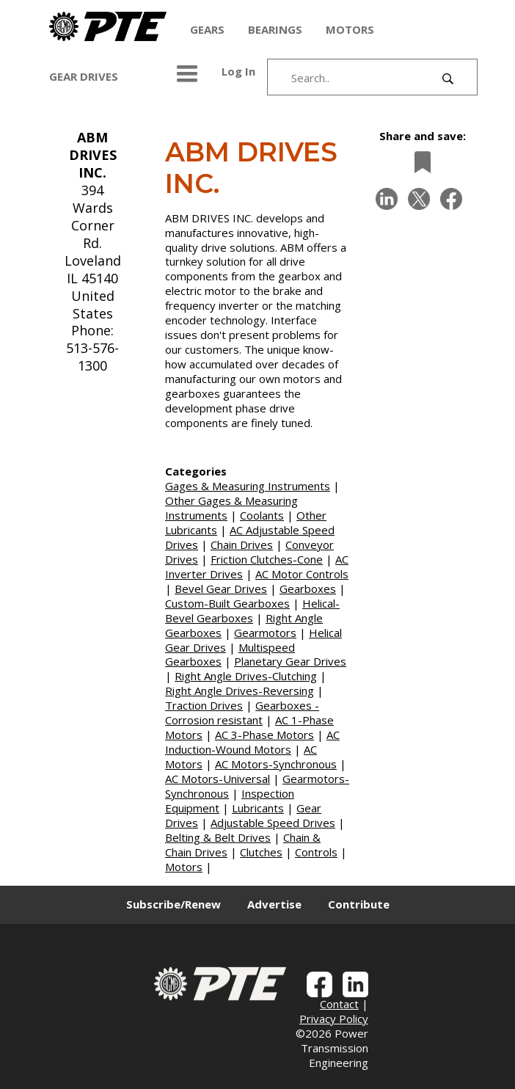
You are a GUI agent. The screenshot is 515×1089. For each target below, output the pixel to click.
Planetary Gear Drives (290, 661)
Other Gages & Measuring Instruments (231, 507)
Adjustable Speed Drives (273, 822)
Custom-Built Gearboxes (227, 603)
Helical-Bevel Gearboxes (252, 610)
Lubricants (258, 808)
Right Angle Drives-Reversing (239, 690)
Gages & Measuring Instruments (247, 485)
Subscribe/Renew (173, 904)
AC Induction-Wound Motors (252, 742)
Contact (339, 1004)
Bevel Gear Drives (221, 588)
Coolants (262, 515)
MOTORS (350, 29)
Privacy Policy (333, 1018)
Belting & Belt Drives (218, 837)
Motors (183, 866)
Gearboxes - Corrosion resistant (242, 712)
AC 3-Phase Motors (264, 734)
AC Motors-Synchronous (276, 764)
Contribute (359, 904)
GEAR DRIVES (83, 76)
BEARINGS (275, 29)
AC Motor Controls (301, 574)
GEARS (207, 29)
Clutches (261, 852)
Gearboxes (308, 588)
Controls (316, 852)
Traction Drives (204, 705)
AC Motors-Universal (217, 778)
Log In (238, 71)
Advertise (274, 904)
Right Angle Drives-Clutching (246, 676)
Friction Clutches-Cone (267, 559)
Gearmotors (265, 632)
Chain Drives (242, 544)
